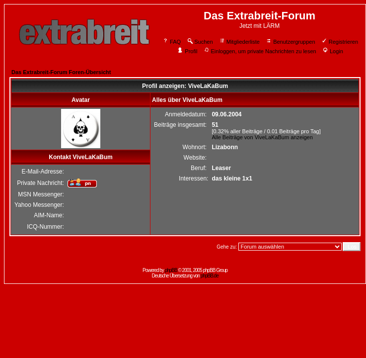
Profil (187, 51)
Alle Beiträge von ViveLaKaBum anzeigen (262, 137)
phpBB (171, 270)
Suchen (200, 42)
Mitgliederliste (239, 42)
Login (332, 51)
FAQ (171, 42)
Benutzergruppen (290, 42)
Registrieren (339, 42)
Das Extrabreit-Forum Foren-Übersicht (61, 72)
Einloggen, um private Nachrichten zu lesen (260, 51)
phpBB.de (210, 275)
